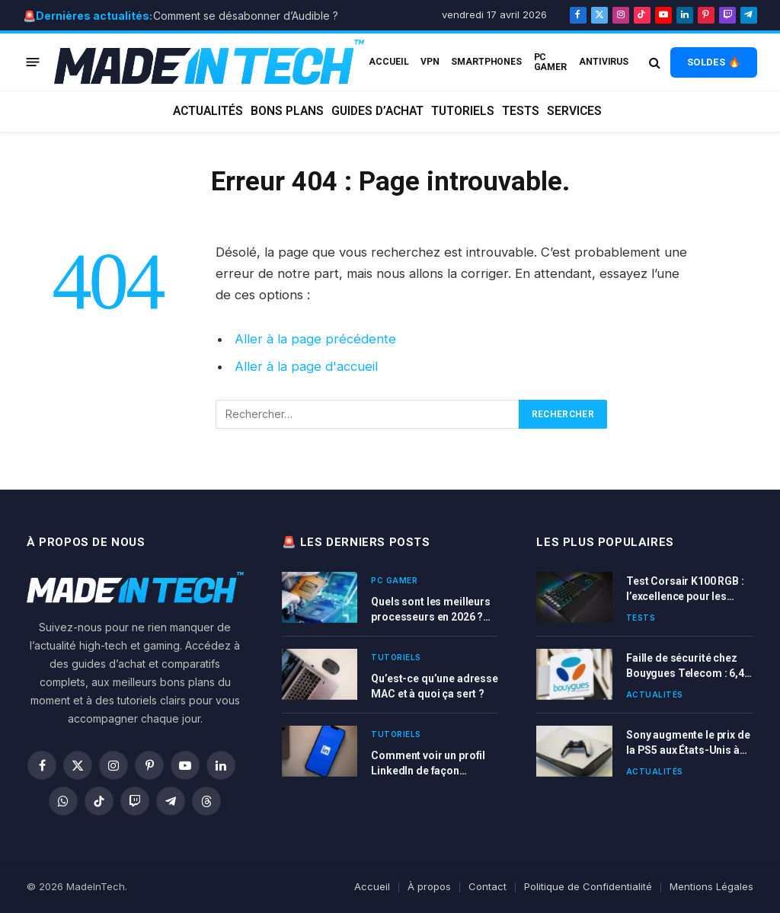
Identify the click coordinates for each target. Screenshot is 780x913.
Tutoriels (462, 111)
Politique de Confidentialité (588, 886)
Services (574, 111)
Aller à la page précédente (315, 338)
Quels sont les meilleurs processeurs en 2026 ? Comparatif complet (431, 609)
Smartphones (486, 61)
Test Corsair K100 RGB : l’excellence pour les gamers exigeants (685, 589)
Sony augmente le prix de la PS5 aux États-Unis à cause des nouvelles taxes (688, 743)
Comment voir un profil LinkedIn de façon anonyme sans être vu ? (429, 763)
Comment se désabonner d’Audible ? (245, 15)
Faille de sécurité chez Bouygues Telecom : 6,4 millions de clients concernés (685, 666)
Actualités (208, 111)
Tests (520, 111)
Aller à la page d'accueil (306, 366)
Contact (487, 886)
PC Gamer (550, 62)
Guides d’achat (377, 111)
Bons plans (287, 111)
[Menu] (33, 62)
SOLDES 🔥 (713, 62)
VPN (430, 61)
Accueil (372, 886)
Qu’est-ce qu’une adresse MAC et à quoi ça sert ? (434, 686)
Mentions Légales (711, 886)
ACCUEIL (388, 61)
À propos (429, 886)
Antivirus (603, 61)
